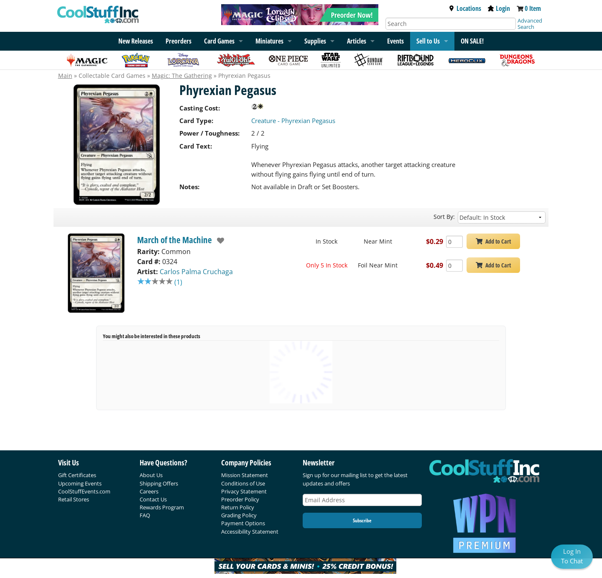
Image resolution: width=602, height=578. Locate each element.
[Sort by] (502, 217)
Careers (149, 491)
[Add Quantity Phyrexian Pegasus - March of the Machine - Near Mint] (454, 242)
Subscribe (362, 520)
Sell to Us (428, 41)
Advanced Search (530, 24)
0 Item (533, 8)
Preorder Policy (240, 499)
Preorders (178, 41)
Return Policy (237, 507)
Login (499, 8)
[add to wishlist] (218, 240)
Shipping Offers (159, 483)
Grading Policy (239, 515)
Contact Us (153, 499)
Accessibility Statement (249, 531)
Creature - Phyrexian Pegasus (293, 120)
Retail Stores (73, 499)
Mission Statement (244, 475)
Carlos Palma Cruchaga (196, 271)
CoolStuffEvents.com (84, 491)
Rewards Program (162, 507)
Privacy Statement (244, 491)
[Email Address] (362, 500)
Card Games (219, 41)
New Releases (135, 41)
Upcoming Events (80, 483)
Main (65, 76)
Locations (465, 8)
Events (395, 41)
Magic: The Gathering (182, 76)
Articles (356, 41)
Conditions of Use (243, 483)
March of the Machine (174, 240)
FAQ (145, 515)
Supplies (315, 41)
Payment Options (243, 523)
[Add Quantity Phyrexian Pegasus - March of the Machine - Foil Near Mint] (454, 265)
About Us (151, 475)
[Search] (450, 24)
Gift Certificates (77, 475)
